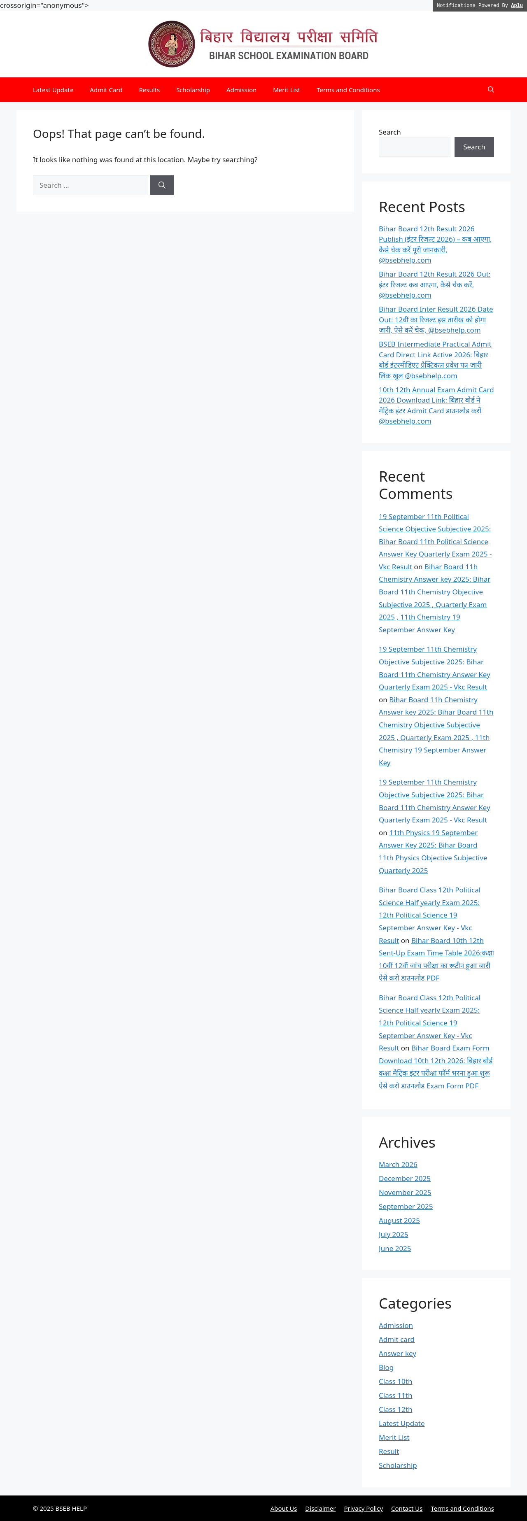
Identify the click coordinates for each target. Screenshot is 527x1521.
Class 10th (395, 1381)
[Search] (162, 185)
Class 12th (395, 1409)
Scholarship (193, 90)
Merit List (286, 90)
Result (389, 1451)
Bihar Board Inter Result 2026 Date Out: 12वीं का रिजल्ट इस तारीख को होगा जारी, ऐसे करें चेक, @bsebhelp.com (436, 319)
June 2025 (395, 1248)
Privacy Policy (363, 1508)
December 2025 (405, 1178)
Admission (241, 90)
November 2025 (405, 1192)
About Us (283, 1508)
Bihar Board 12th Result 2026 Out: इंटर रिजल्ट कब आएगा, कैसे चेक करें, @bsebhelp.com (434, 284)
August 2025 (399, 1220)
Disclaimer (320, 1508)
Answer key (397, 1353)
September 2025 (406, 1206)
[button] (491, 89)
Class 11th (395, 1395)
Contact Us (406, 1508)
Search (390, 132)
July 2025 (393, 1234)
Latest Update (53, 90)
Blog (386, 1367)
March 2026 (398, 1164)
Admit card (397, 1339)
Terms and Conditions (348, 90)
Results (149, 90)
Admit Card (106, 90)
